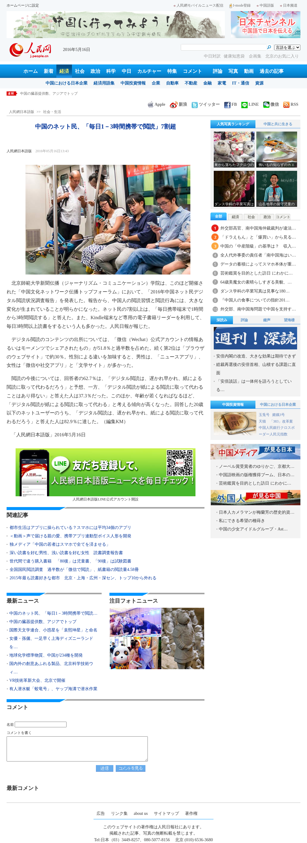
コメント (192, 71)
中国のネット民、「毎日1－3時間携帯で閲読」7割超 (62, 93)
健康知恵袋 (235, 56)
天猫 (263, 421)
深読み (221, 320)
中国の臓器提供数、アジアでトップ (42, 621)
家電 (222, 83)
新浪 (178, 104)
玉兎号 (264, 415)
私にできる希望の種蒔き (242, 520)
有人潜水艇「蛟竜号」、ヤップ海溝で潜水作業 (53, 689)
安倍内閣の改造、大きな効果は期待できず (256, 356)
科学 (111, 71)
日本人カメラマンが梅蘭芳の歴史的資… (256, 512)
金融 (207, 83)
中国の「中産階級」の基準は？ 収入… (258, 246)
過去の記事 (272, 71)
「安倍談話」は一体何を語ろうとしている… (254, 385)
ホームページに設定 (23, 5)
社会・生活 (52, 112)
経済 (64, 71)
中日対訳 (212, 56)
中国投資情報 (133, 83)
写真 (233, 71)
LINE (250, 104)
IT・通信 (240, 83)
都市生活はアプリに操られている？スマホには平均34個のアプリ (70, 527)
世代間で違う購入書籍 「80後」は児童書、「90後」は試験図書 (70, 561)
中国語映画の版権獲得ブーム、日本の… (256, 475)
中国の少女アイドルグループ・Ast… (253, 529)
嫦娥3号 (278, 415)
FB (230, 104)
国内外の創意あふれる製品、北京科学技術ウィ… (51, 667)
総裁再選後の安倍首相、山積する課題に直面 (256, 368)
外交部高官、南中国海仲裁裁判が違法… (258, 228)
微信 (271, 104)
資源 (259, 83)
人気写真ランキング (233, 124)
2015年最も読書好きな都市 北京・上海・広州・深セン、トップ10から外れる (83, 578)
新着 (48, 71)
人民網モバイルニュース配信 (198, 5)
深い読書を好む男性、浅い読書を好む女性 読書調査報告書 (66, 553)
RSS (290, 104)
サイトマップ (166, 813)
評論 (217, 71)
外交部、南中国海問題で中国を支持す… (258, 309)
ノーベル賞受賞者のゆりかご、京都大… (256, 466)
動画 (249, 71)
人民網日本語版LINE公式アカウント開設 (105, 474)
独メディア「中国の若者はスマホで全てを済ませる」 (60, 544)
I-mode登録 (240, 5)
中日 (126, 71)
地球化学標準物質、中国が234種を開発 (46, 655)
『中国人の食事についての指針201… (255, 300)
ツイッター (206, 104)
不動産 (191, 83)
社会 (80, 71)
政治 (95, 71)
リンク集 (119, 813)
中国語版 (265, 5)
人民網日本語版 (21, 112)
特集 (172, 71)
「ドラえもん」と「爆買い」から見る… (258, 237)
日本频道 (288, 5)
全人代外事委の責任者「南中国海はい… (258, 255)
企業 (156, 83)
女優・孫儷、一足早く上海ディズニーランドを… (51, 642)
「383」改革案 (281, 421)
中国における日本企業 (67, 83)
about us (141, 813)
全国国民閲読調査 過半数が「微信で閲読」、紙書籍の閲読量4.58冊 (74, 569)
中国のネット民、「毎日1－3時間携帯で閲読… (53, 613)
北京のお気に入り (282, 56)
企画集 (256, 56)
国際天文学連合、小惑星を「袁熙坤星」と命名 (53, 630)
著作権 (191, 813)
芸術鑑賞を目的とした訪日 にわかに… (256, 273)
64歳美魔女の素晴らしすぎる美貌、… (256, 282)
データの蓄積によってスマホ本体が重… (258, 264)
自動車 (172, 83)
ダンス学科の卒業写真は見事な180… (255, 291)
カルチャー (149, 71)
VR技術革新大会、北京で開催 (37, 680)
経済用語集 (104, 83)
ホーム (30, 71)
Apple (156, 104)
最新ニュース (23, 601)
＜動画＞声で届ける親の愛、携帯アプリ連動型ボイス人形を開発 (70, 536)
